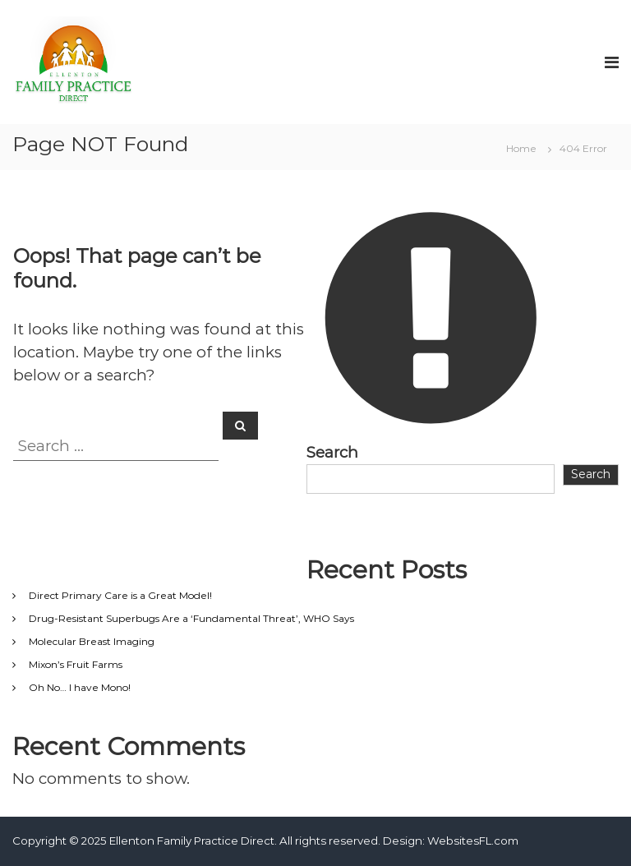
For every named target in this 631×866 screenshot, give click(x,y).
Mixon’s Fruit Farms (75, 664)
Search (332, 452)
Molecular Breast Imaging (91, 641)
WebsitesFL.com (472, 840)
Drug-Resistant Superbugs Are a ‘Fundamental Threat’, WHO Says (191, 618)
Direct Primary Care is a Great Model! (120, 595)
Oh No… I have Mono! (80, 687)
